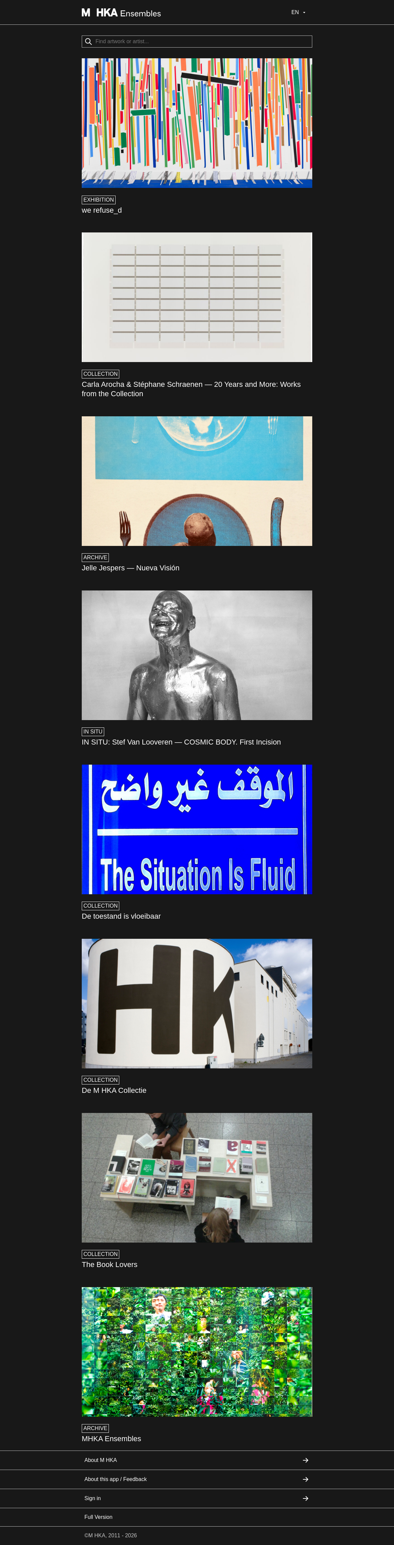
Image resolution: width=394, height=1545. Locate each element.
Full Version (98, 1517)
